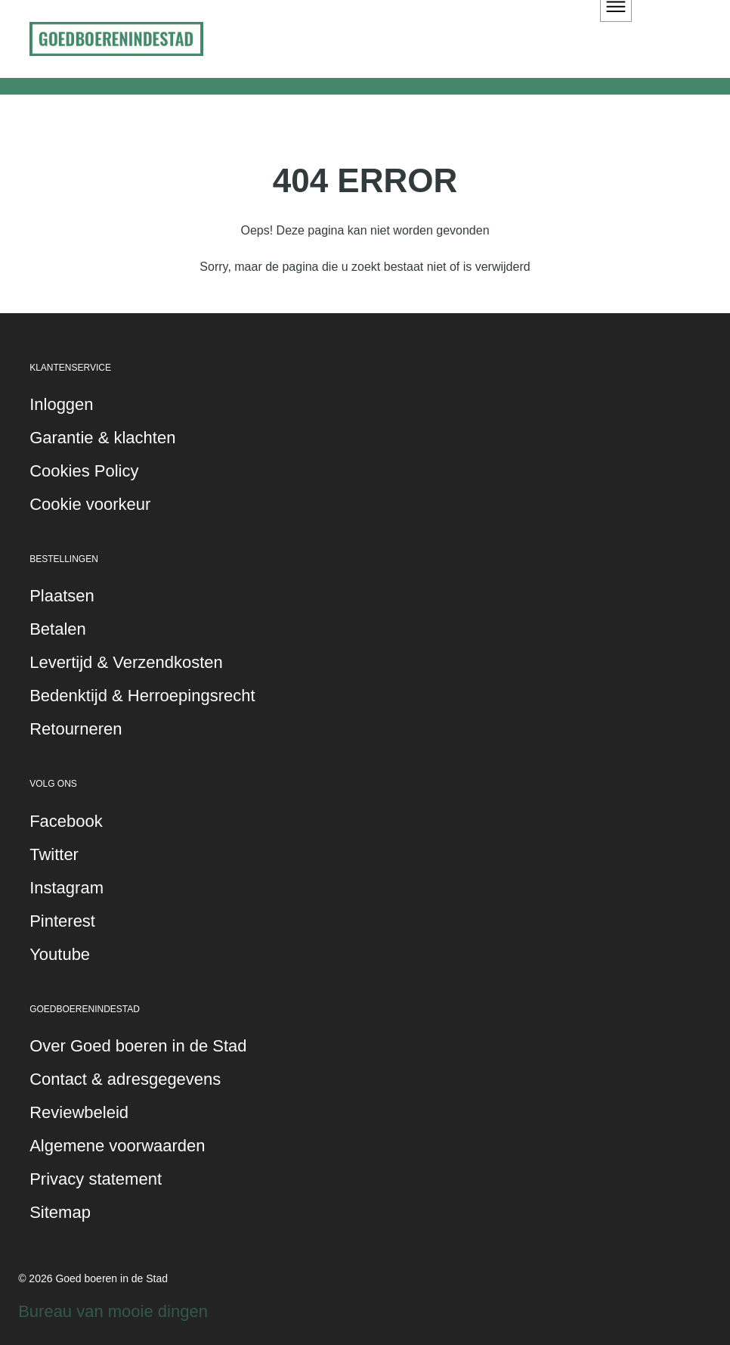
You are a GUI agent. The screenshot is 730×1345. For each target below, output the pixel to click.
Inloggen (61, 404)
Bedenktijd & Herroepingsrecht (142, 695)
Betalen (57, 629)
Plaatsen (61, 595)
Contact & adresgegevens (125, 1079)
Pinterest (62, 921)
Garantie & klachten (102, 437)
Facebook (66, 821)
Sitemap (60, 1212)
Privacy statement (95, 1178)
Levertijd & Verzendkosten (126, 662)
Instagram (66, 887)
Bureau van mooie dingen (113, 1311)
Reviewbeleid (78, 1112)
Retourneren (75, 728)
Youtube (59, 954)
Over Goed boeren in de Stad (137, 1045)
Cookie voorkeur (89, 504)
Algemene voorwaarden (117, 1145)
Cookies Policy (83, 470)
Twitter (54, 854)
